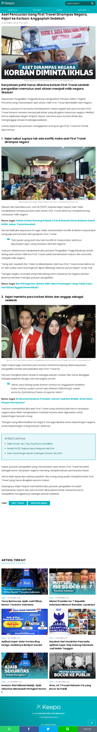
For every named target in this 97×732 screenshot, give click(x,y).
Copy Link (87, 729)
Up (91, 723)
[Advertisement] (48, 533)
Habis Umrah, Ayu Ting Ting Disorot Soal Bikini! (30, 443)
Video (60, 10)
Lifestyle (13, 10)
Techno (37, 10)
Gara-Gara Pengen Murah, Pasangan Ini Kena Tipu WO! (34, 453)
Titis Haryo (23, 23)
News (3, 598)
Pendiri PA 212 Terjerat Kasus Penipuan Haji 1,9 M (30, 448)
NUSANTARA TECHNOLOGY (52, 713)
